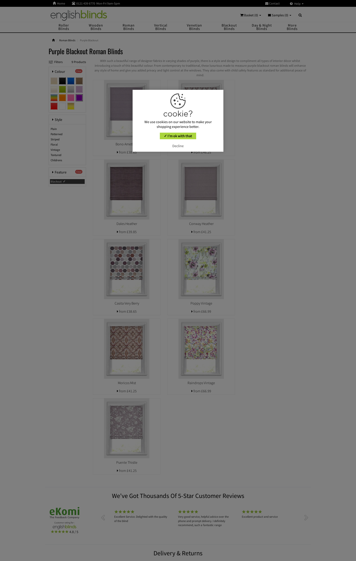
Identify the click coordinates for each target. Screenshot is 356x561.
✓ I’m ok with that (178, 136)
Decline (178, 146)
